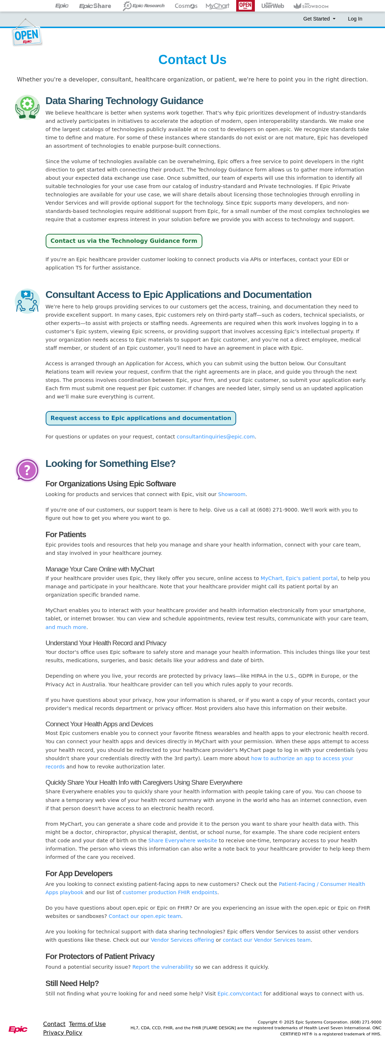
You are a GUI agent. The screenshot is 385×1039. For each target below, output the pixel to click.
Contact (54, 1024)
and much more (66, 627)
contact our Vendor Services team (267, 940)
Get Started (320, 19)
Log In (355, 19)
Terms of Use (87, 1024)
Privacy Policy (62, 1032)
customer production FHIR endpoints (170, 892)
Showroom (232, 494)
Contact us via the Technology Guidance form (124, 240)
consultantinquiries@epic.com (216, 437)
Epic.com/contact (239, 993)
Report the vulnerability (162, 967)
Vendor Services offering (182, 940)
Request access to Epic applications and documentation (141, 418)
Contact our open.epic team (145, 916)
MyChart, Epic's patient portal (299, 578)
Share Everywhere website (182, 840)
